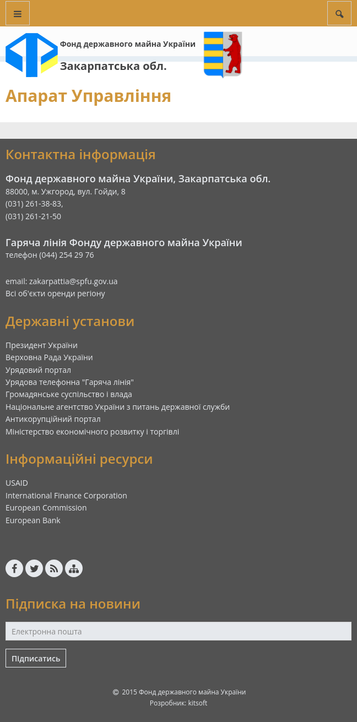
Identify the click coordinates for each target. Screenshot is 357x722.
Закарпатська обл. (113, 65)
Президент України (42, 345)
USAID (17, 482)
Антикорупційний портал (53, 419)
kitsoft (197, 703)
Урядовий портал (38, 370)
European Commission (46, 507)
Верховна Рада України (49, 357)
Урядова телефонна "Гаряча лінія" (70, 382)
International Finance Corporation (66, 495)
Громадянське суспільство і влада (69, 394)
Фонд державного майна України (128, 44)
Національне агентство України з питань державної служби (118, 406)
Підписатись (36, 658)
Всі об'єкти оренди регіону (55, 293)
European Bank (33, 520)
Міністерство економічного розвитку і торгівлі (92, 431)
